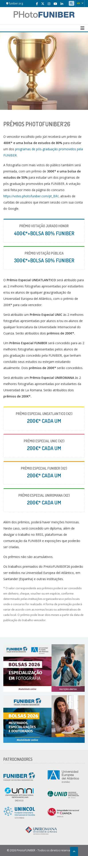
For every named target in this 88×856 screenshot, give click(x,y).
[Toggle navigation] (82, 28)
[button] (80, 3)
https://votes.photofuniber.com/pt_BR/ (31, 196)
